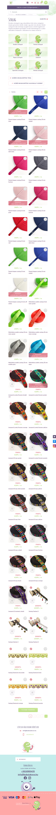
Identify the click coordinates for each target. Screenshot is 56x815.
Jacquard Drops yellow (35, 519)
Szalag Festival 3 (34, 611)
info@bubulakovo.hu (28, 774)
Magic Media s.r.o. (26, 803)
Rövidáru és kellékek (21, 14)
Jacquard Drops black (14, 581)
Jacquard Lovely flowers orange (17, 427)
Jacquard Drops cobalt (15, 550)
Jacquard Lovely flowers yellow (38, 427)
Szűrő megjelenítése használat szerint (27, 83)
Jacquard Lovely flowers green (38, 395)
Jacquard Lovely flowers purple (38, 458)
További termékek (28, 710)
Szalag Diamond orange (15, 703)
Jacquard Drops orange (36, 581)
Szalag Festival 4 (13, 642)
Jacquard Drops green (14, 458)
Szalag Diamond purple (36, 703)
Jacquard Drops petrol (35, 489)
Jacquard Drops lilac (14, 519)
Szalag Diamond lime (35, 672)
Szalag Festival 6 (34, 642)
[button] (21, 92)
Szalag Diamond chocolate (16, 672)
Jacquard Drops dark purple (16, 489)
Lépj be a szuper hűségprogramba (28, 7)
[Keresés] (28, 12)
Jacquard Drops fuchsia (35, 550)
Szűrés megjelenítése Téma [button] (21, 78)
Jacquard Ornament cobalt (16, 611)
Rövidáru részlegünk (14, 23)
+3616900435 (30, 734)
